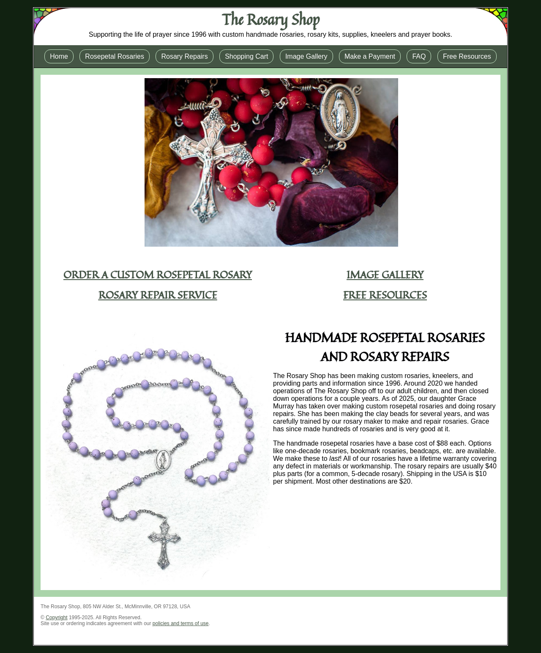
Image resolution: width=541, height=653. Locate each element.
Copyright (56, 617)
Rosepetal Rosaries (114, 56)
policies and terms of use (181, 623)
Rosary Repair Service (157, 294)
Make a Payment (369, 56)
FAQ (419, 56)
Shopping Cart (246, 56)
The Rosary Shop (271, 19)
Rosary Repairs (184, 56)
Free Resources (467, 56)
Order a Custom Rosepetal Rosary (157, 274)
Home (59, 56)
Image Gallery (306, 56)
